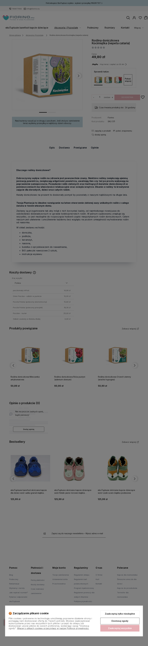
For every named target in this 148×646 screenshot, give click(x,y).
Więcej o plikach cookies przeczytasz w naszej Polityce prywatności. (53, 628)
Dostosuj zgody (119, 621)
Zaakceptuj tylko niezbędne (120, 613)
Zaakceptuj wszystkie (120, 628)
